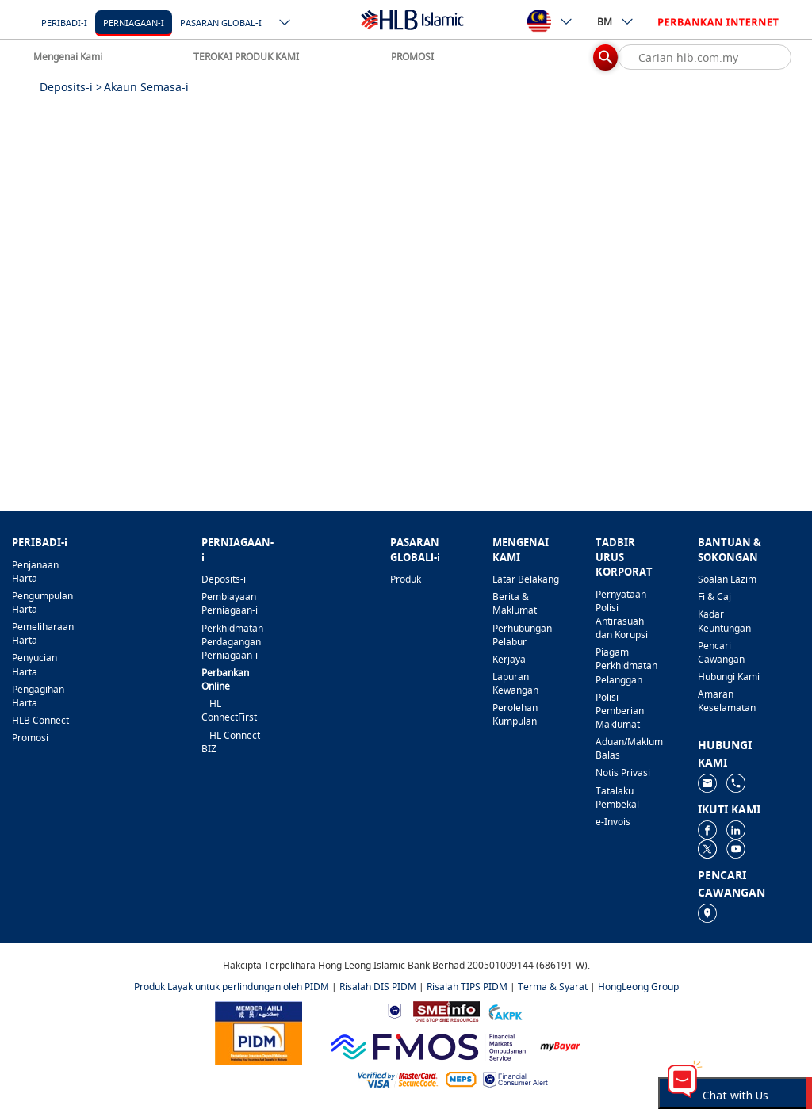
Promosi (30, 737)
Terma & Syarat (553, 986)
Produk (405, 579)
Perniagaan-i (133, 23)
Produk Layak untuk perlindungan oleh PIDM (231, 986)
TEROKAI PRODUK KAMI (246, 56)
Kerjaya (509, 659)
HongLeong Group (638, 986)
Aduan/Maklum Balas (629, 748)
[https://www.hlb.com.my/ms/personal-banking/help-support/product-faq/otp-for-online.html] (398, 1078)
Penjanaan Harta (35, 571)
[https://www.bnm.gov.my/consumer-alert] (515, 1078)
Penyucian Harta (34, 664)
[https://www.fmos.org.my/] (428, 1045)
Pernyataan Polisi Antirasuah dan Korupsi (622, 614)
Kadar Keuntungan (724, 620)
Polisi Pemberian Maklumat (620, 710)
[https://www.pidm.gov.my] (258, 1031)
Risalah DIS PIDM (377, 986)
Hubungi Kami (729, 676)
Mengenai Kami (67, 56)
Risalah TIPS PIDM (467, 986)
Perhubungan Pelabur (522, 634)
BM (615, 21)
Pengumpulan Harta (42, 602)
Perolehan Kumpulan (515, 714)
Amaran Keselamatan (727, 700)
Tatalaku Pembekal (617, 797)
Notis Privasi (623, 772)
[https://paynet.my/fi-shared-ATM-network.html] (461, 1078)
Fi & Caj (714, 596)
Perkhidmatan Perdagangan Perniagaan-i (232, 641)
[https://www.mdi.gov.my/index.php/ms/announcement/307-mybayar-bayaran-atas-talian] (560, 1045)
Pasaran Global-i (221, 23)
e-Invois (613, 821)
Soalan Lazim (727, 579)
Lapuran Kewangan (515, 683)
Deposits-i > (71, 86)
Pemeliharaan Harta (43, 633)
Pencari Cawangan (721, 652)
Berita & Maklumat (514, 603)
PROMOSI (412, 56)
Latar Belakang (525, 579)
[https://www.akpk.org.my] (505, 1010)
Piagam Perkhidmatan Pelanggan (626, 665)
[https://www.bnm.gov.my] (394, 1010)
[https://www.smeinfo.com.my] (446, 1010)
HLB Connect (40, 720)
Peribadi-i (64, 23)
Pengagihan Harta (38, 696)
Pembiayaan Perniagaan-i (229, 603)
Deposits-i (223, 579)
